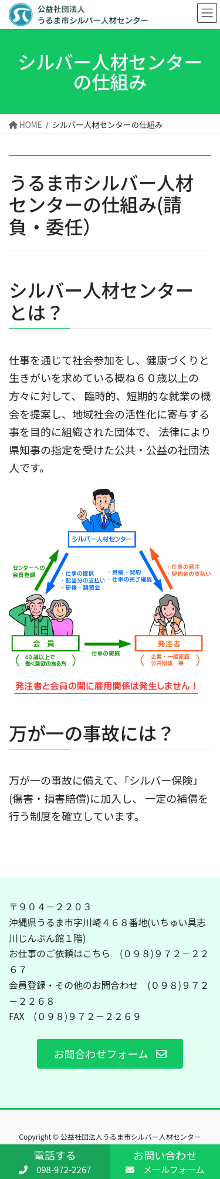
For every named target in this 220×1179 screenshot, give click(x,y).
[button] (109, 1054)
